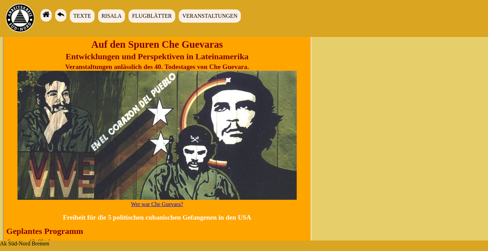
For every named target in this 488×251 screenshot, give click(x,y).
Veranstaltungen (209, 16)
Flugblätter (152, 16)
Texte (82, 16)
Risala (112, 16)
